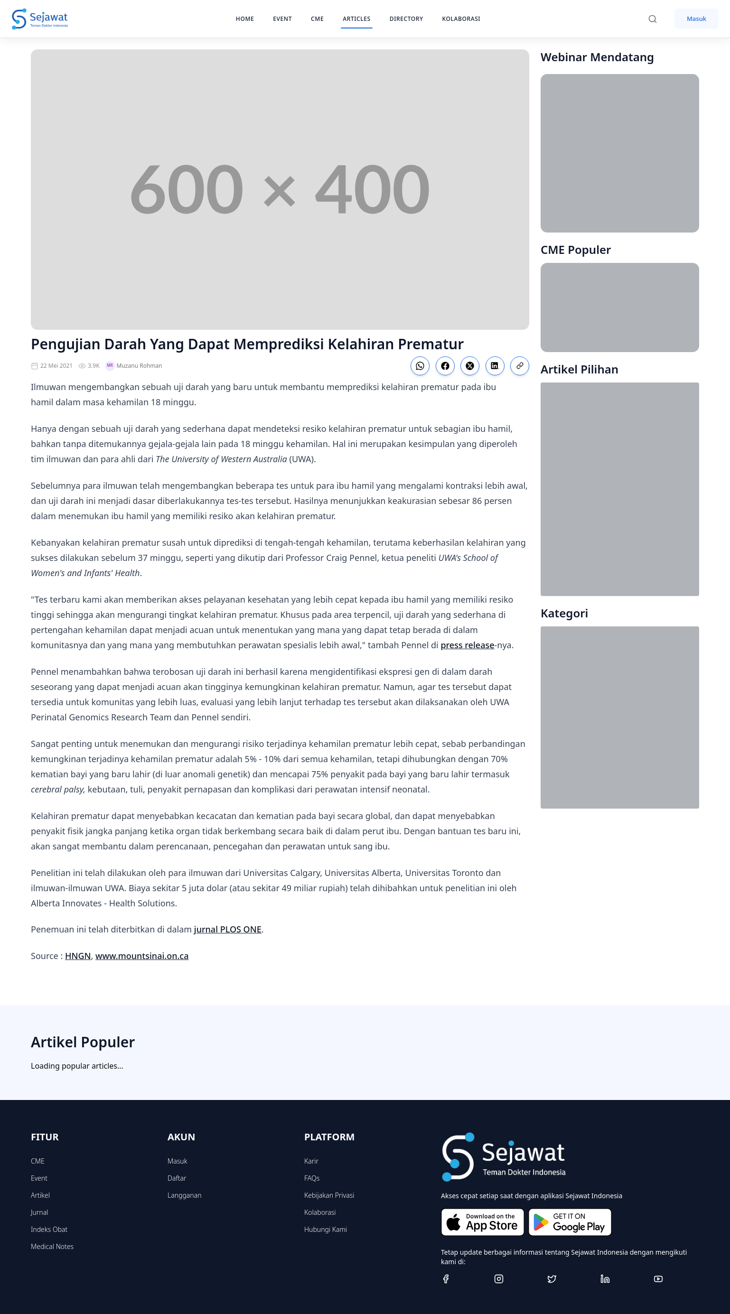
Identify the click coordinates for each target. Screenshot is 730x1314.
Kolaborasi (320, 1212)
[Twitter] (570, 1279)
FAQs (311, 1178)
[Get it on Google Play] (570, 1222)
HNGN (78, 955)
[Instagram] (517, 1279)
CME (38, 1160)
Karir (311, 1160)
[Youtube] (676, 1279)
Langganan (184, 1195)
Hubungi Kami (325, 1229)
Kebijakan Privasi (329, 1195)
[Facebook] (464, 1279)
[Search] (657, 18)
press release (467, 645)
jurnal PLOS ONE (228, 929)
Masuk (696, 18)
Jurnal (39, 1212)
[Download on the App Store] (482, 1222)
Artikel (40, 1195)
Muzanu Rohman (133, 366)
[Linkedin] (623, 1279)
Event (39, 1178)
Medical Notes (52, 1246)
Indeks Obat (49, 1229)
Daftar (177, 1178)
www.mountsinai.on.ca (142, 955)
